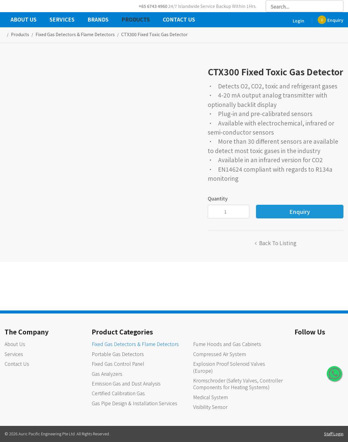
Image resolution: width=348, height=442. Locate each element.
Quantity (218, 198)
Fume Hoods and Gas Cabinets (227, 344)
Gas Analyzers (107, 373)
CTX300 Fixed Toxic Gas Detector (154, 34)
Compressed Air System (219, 354)
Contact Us (179, 20)
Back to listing (277, 243)
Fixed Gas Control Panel (118, 363)
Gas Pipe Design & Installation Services (134, 403)
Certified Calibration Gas (118, 393)
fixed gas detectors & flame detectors (75, 34)
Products (135, 20)
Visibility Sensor (210, 406)
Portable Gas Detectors (118, 354)
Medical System (210, 397)
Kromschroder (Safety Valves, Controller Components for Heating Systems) (238, 384)
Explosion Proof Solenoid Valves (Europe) (229, 367)
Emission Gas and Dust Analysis (126, 383)
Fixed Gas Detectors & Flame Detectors (135, 344)
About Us (23, 20)
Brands (97, 20)
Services (61, 20)
